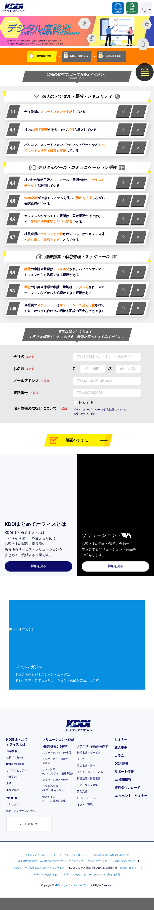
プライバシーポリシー (76, 854)
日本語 (123, 867)
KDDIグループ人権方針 (46, 874)
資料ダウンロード (132, 7)
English (133, 867)
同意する (86, 403)
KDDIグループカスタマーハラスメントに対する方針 (92, 874)
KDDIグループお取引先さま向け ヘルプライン (39, 867)
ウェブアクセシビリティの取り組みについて (112, 861)
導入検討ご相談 (118, 7)
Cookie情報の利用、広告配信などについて (40, 861)
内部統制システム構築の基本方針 (111, 854)
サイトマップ (76, 861)
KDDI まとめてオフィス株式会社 (72, 885)
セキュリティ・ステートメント (42, 854)
